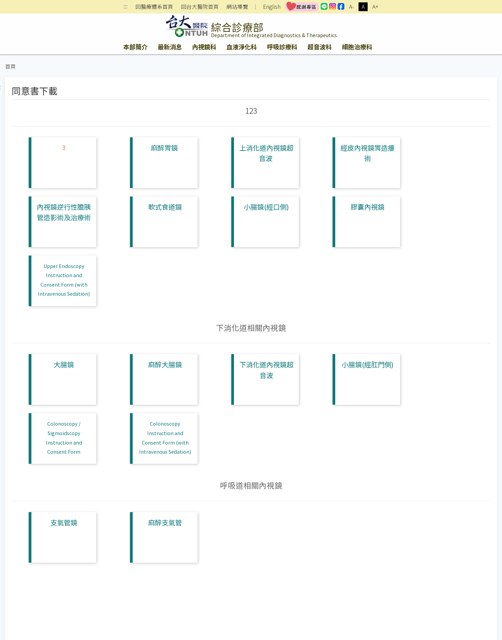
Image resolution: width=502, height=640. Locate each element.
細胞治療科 (357, 46)
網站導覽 (237, 6)
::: (126, 7)
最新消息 (170, 46)
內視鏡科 (204, 46)
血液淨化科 (242, 46)
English (272, 6)
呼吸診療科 (282, 46)
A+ (375, 6)
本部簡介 (135, 46)
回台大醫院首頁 (200, 6)
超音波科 (320, 46)
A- (351, 6)
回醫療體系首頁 (154, 6)
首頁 (10, 66)
